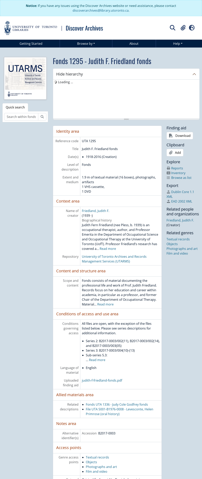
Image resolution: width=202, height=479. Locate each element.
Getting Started (31, 43)
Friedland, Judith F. (95, 211)
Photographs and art (101, 467)
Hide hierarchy (69, 74)
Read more (108, 249)
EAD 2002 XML (179, 201)
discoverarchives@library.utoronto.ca (101, 10)
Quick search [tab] (15, 107)
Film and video (96, 471)
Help (176, 43)
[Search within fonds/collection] (21, 116)
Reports (174, 168)
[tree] (126, 99)
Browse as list (179, 178)
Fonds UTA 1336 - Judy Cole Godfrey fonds (117, 404)
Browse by (85, 43)
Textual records (97, 457)
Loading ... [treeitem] (65, 82)
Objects (91, 462)
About (133, 43)
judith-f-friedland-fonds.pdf (102, 380)
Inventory (175, 173)
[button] (183, 27)
